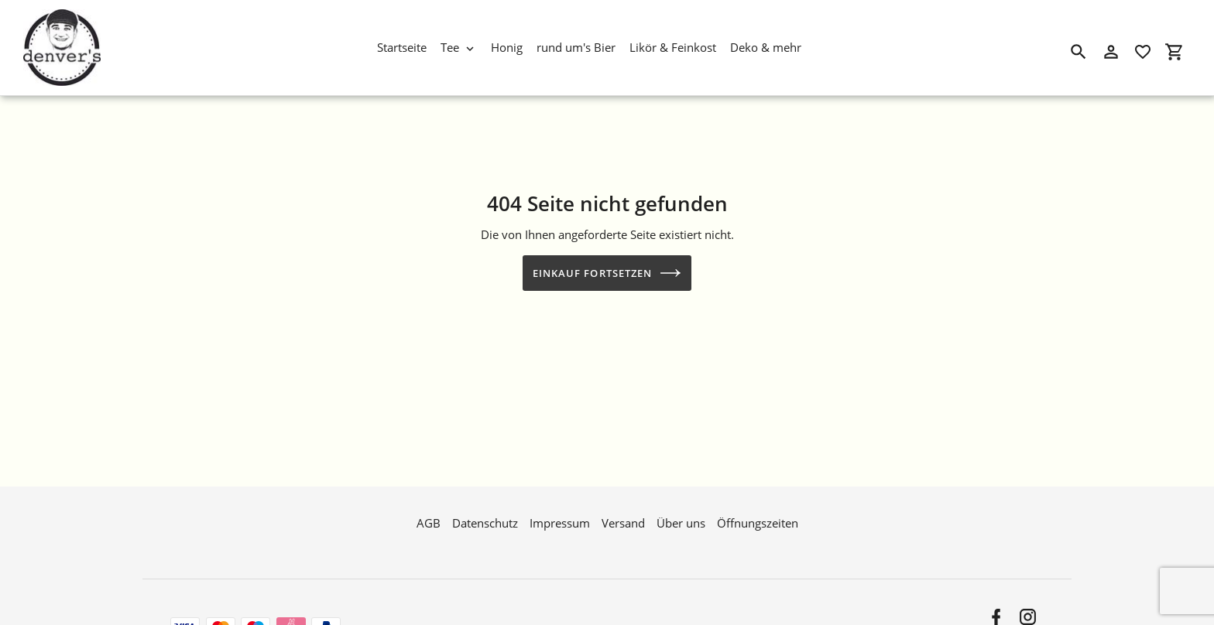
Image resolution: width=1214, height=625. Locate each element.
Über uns (681, 521)
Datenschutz (485, 521)
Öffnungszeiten (757, 521)
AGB (429, 521)
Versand (623, 521)
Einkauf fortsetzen (607, 273)
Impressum (560, 521)
